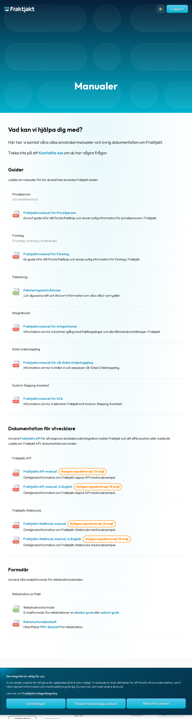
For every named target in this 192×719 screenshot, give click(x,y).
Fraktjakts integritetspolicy (39, 693)
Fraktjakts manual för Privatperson (49, 213)
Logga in (177, 9)
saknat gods (110, 612)
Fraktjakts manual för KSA (43, 399)
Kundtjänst (137, 715)
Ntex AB (78, 715)
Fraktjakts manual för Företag (46, 254)
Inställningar (36, 704)
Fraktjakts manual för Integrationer (50, 326)
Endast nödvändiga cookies (96, 704)
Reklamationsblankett (39, 622)
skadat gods (84, 612)
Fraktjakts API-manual (40, 471)
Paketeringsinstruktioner (42, 290)
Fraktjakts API (30, 438)
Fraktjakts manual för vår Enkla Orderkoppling (58, 363)
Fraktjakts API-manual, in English (47, 487)
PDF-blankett (50, 627)
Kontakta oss (51, 152)
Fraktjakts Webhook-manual (44, 524)
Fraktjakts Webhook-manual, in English (52, 539)
